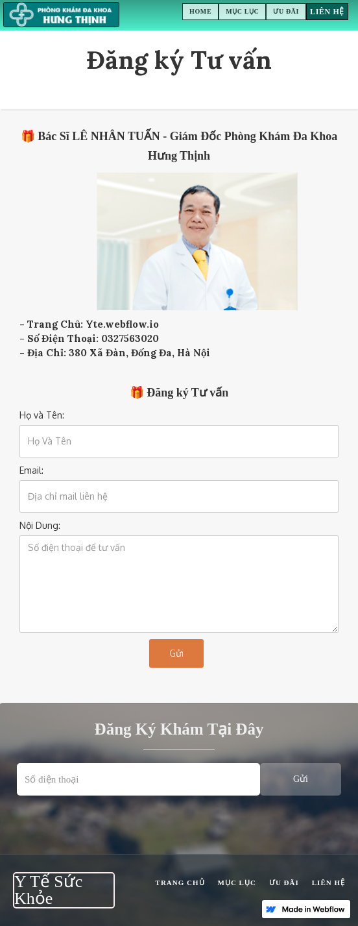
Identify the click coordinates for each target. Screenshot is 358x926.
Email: (31, 470)
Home (200, 11)
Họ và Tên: (41, 414)
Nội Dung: (39, 525)
